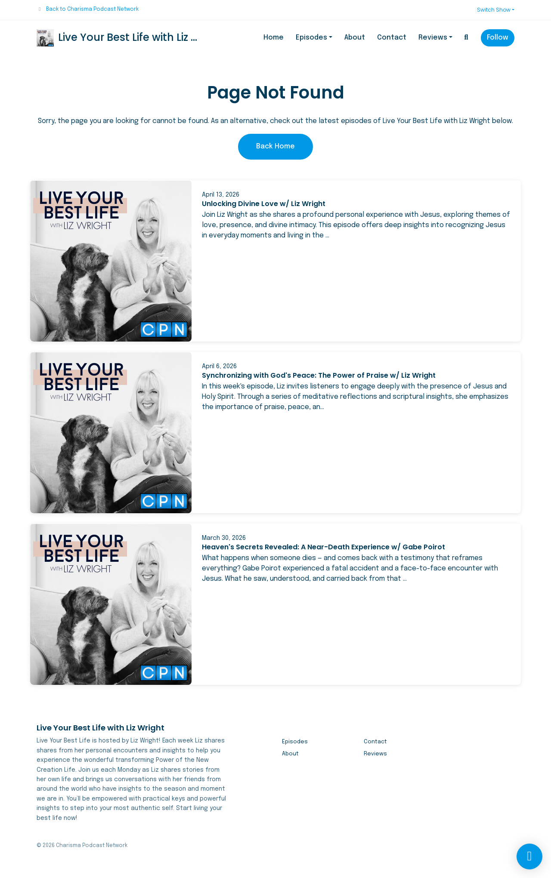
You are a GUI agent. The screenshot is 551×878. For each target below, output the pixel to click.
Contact (391, 37)
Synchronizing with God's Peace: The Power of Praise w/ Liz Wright (319, 375)
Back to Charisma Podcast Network (92, 9)
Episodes (311, 37)
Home (273, 37)
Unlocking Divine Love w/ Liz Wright (263, 204)
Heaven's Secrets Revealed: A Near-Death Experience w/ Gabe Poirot (323, 547)
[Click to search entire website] (466, 37)
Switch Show (494, 9)
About (354, 37)
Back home (275, 146)
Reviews (432, 37)
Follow (497, 37)
